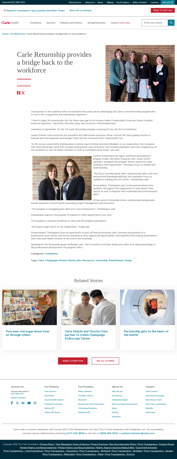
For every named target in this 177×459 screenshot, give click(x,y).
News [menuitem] (100, 2)
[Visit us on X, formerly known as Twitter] (17, 403)
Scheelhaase (116, 260)
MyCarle (49, 408)
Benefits (149, 408)
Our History (117, 395)
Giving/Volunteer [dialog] (96, 22)
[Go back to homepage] (9, 22)
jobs (79, 260)
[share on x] (23, 93)
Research (82, 400)
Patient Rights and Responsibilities (76, 447)
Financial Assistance (53, 404)
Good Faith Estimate (146, 447)
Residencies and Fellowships (91, 404)
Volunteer (116, 416)
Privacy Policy (47, 444)
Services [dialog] (50, 22)
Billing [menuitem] (110, 2)
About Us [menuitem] (89, 2)
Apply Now (150, 412)
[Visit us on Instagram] (35, 403)
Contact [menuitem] (155, 2)
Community (51, 253)
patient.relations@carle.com (138, 433)
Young (127, 260)
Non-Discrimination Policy (123, 444)
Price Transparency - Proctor (120, 454)
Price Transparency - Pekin (90, 454)
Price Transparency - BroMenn (127, 451)
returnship (102, 260)
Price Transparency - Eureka (158, 451)
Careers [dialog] (120, 22)
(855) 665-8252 (109, 433)
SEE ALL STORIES (105, 360)
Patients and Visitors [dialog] (71, 22)
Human (72, 260)
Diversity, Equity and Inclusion (125, 404)
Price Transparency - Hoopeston (61, 451)
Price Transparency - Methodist (58, 454)
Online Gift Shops (52, 412)
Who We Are (117, 391)
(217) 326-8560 (75, 433)
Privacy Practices (99, 444)
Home (5, 33)
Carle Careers (152, 391)
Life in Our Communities (156, 404)
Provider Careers (85, 395)
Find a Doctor (50, 391)
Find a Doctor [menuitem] (75, 2)
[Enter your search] (158, 22)
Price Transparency (147, 444)
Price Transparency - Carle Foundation (23, 451)
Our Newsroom (17, 33)
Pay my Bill (49, 395)
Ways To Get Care (162, 10)
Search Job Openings (155, 395)
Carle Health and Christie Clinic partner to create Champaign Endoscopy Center (86, 334)
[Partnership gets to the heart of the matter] (147, 307)
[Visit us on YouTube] (29, 403)
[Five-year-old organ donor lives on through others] (29, 307)
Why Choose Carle (154, 400)
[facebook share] (18, 93)
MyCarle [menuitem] (166, 2)
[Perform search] (171, 23)
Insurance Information (54, 400)
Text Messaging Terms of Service (72, 444)
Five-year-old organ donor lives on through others (27, 333)
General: (13, 2)
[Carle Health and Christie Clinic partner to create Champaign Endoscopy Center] (88, 307)
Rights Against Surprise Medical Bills (115, 447)
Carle (41, 260)
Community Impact (120, 400)
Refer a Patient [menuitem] (140, 2)
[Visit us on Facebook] (12, 403)
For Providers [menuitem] (123, 2)
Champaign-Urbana (56, 260)
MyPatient (84, 412)
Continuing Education (87, 408)
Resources (89, 260)
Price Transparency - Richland (94, 451)
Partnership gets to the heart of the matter (146, 333)
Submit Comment (18, 398)
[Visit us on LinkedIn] (23, 403)
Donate (115, 412)
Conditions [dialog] (35, 22)
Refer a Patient (85, 391)
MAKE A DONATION (73, 360)
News (114, 408)
